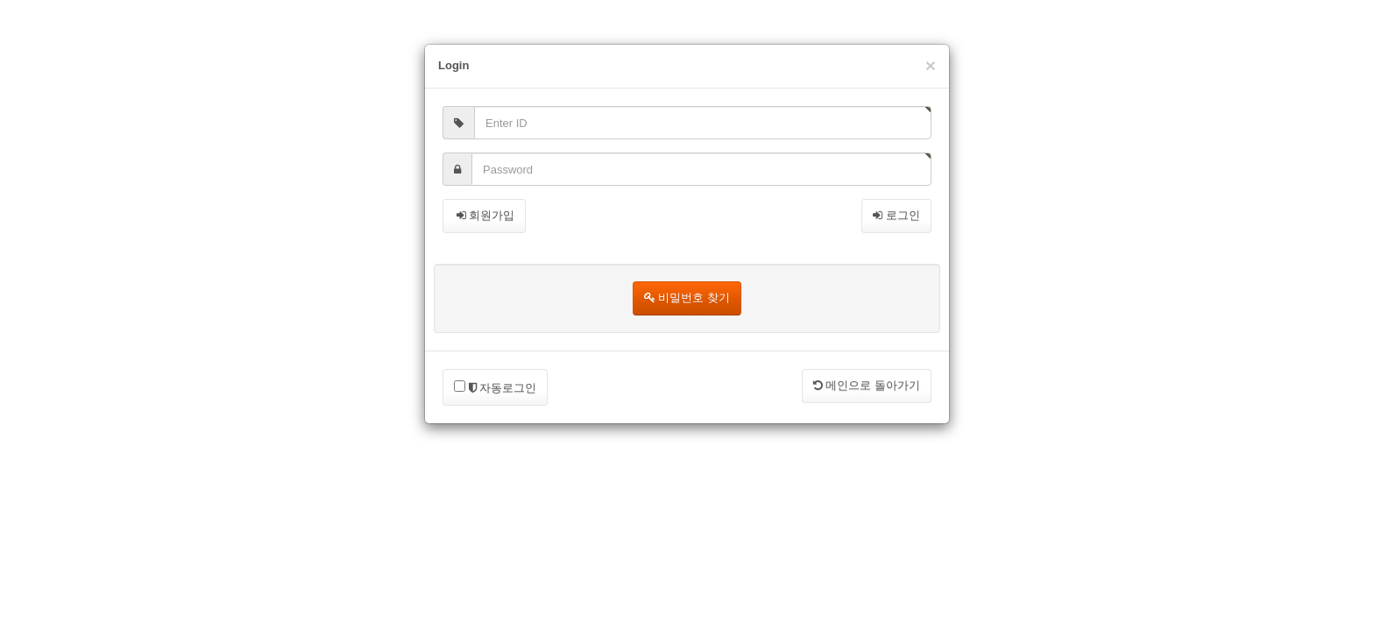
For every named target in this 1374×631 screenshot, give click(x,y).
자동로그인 (495, 387)
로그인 (896, 215)
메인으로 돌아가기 (866, 385)
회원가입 (484, 215)
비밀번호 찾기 (687, 297)
